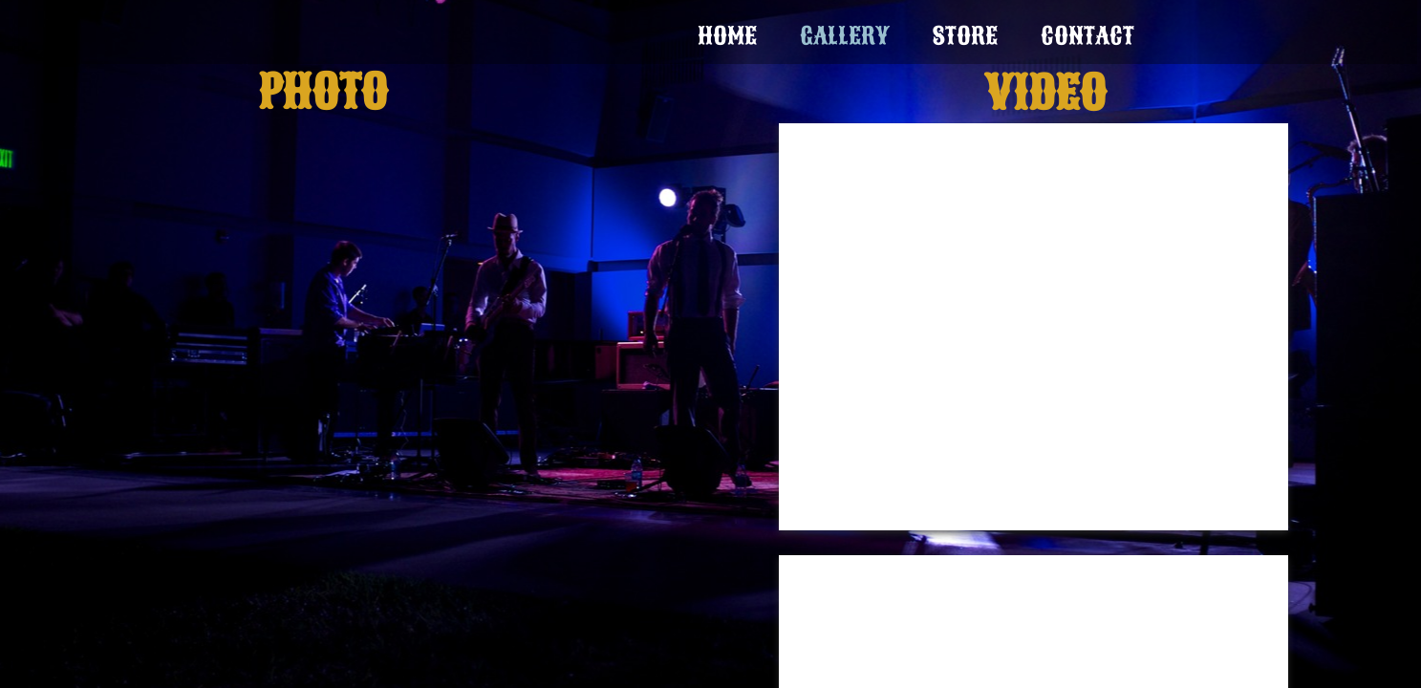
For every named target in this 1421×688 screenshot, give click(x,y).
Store (965, 36)
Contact (1087, 36)
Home (727, 36)
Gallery (845, 36)
